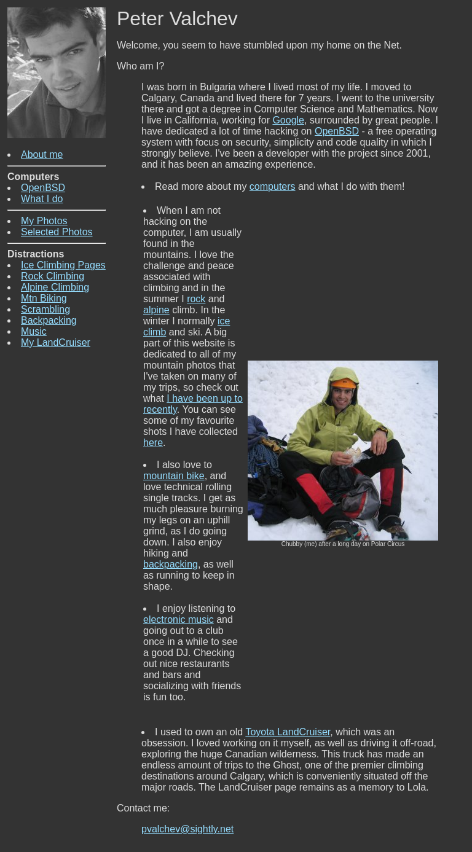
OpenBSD (43, 187)
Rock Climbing (52, 276)
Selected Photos (57, 232)
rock (196, 299)
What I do (42, 198)
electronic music (178, 619)
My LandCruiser (55, 342)
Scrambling (45, 309)
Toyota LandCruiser (287, 732)
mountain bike (174, 476)
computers (273, 186)
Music (34, 331)
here (153, 442)
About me (42, 154)
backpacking (170, 564)
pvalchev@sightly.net (187, 829)
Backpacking (49, 320)
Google (288, 120)
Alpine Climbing (55, 287)
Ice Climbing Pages (63, 265)
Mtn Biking (44, 298)
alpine (156, 310)
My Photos (44, 221)
